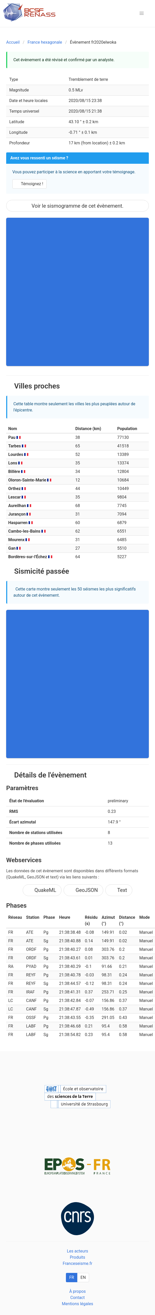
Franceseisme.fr (77, 1263)
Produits (77, 1257)
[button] (141, 13)
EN (83, 1277)
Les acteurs (77, 1251)
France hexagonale (45, 42)
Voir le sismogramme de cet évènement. (77, 206)
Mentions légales (77, 1303)
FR (71, 1277)
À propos (77, 1291)
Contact (77, 1297)
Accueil (13, 42)
